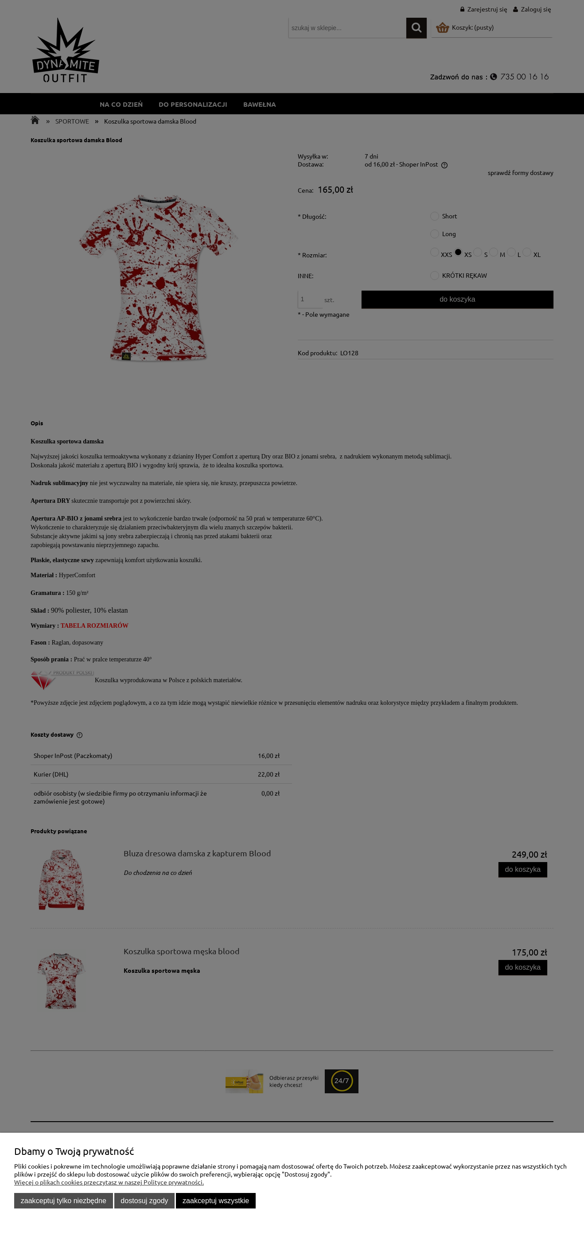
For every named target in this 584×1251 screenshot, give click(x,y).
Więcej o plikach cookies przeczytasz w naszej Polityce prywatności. (109, 1182)
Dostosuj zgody (144, 1200)
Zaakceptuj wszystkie (216, 1200)
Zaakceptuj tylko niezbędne (63, 1200)
